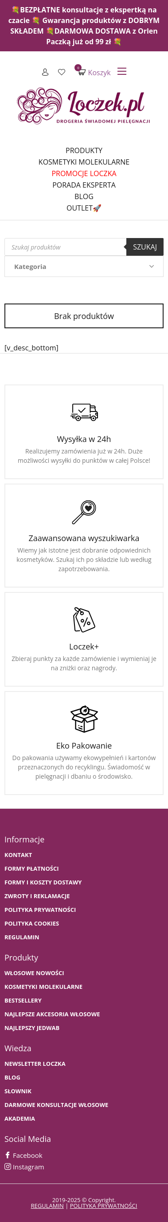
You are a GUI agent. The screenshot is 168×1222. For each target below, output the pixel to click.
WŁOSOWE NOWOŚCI (34, 973)
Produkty (84, 150)
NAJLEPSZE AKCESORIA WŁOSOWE (52, 1014)
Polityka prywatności (40, 910)
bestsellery (23, 1000)
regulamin (47, 1206)
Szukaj (145, 247)
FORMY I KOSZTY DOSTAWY (43, 882)
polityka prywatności (103, 1206)
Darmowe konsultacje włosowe (56, 1105)
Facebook (23, 1155)
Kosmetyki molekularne (84, 161)
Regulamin (21, 937)
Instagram (24, 1166)
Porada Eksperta (84, 184)
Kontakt (18, 855)
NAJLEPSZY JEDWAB (31, 1028)
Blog (84, 196)
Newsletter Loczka (35, 1064)
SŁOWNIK (17, 1091)
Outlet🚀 (84, 207)
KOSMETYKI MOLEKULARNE (43, 987)
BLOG (12, 1077)
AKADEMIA (19, 1119)
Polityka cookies (31, 923)
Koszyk (94, 72)
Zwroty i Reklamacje (37, 896)
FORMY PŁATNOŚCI (31, 869)
